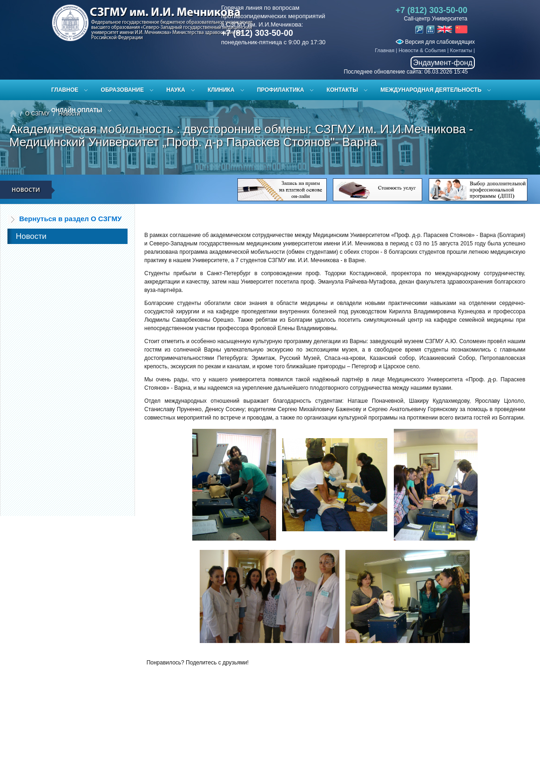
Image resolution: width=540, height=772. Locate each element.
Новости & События (422, 50)
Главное (64, 90)
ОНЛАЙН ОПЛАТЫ (76, 110)
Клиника (221, 90)
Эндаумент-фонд (442, 63)
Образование (122, 90)
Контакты (461, 50)
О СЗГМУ (37, 113)
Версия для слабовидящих (435, 42)
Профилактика (280, 90)
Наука (175, 90)
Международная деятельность (430, 90)
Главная (384, 50)
